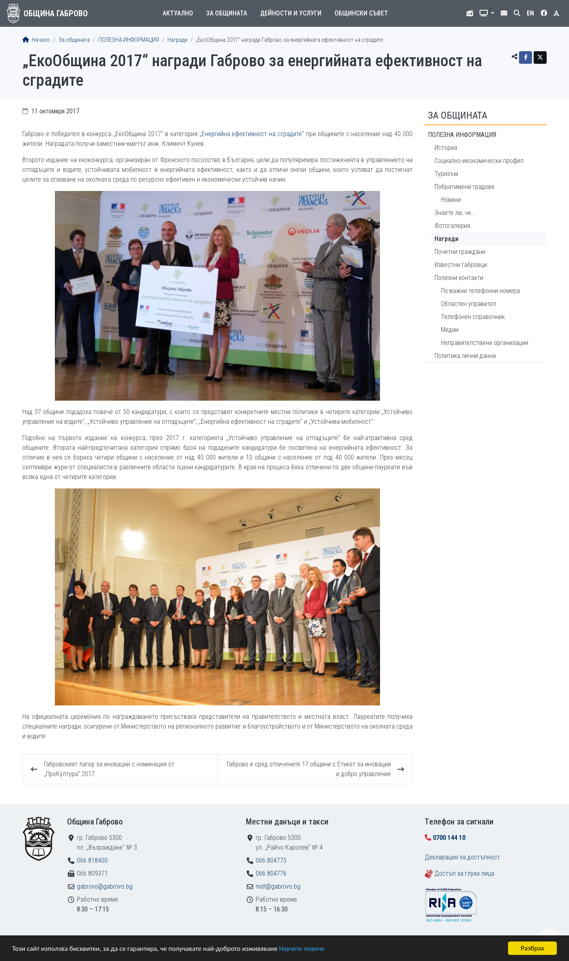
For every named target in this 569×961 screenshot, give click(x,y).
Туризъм (446, 174)
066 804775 (271, 860)
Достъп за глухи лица (464, 873)
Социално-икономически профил (478, 161)
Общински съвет (361, 13)
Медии (449, 330)
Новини (451, 200)
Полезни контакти (458, 278)
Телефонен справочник (473, 317)
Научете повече (301, 948)
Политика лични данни (465, 356)
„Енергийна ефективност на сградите (251, 134)
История (445, 148)
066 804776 (271, 873)
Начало (36, 40)
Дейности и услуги (290, 13)
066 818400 (92, 860)
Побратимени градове (464, 187)
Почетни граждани (459, 252)
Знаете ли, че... (455, 213)
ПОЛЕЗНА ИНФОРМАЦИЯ (128, 40)
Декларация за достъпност (462, 857)
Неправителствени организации (484, 343)
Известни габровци (460, 265)
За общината (226, 13)
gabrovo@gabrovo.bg (104, 886)
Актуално (178, 13)
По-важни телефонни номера (480, 291)
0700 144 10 (449, 838)
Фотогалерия (452, 226)
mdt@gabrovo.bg (278, 886)
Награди (177, 40)
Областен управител (468, 304)
